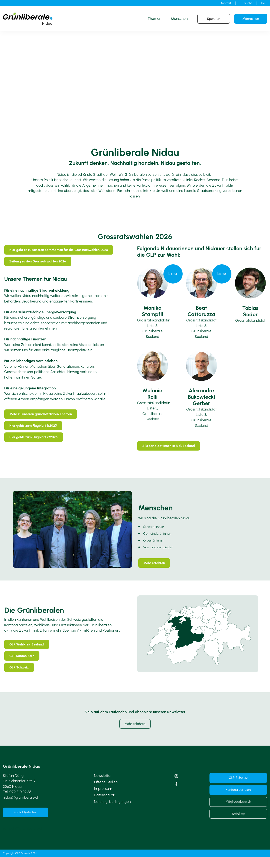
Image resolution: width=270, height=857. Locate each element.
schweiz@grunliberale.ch (23, 828)
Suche (248, 3)
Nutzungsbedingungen (112, 801)
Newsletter (103, 775)
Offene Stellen (106, 782)
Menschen (179, 18)
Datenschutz (104, 795)
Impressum (103, 788)
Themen (154, 18)
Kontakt (226, 3)
